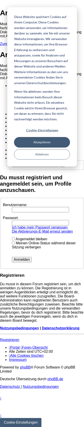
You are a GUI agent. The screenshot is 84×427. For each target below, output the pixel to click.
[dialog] (42, 86)
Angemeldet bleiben (29, 239)
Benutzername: (15, 205)
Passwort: (11, 218)
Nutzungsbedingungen (19, 328)
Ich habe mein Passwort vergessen (40, 227)
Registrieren (9, 340)
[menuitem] (26, 355)
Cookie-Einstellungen (42, 130)
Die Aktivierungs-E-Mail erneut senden (42, 231)
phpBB (25, 367)
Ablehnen (42, 154)
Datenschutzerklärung (61, 328)
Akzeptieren (42, 142)
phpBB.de (55, 379)
